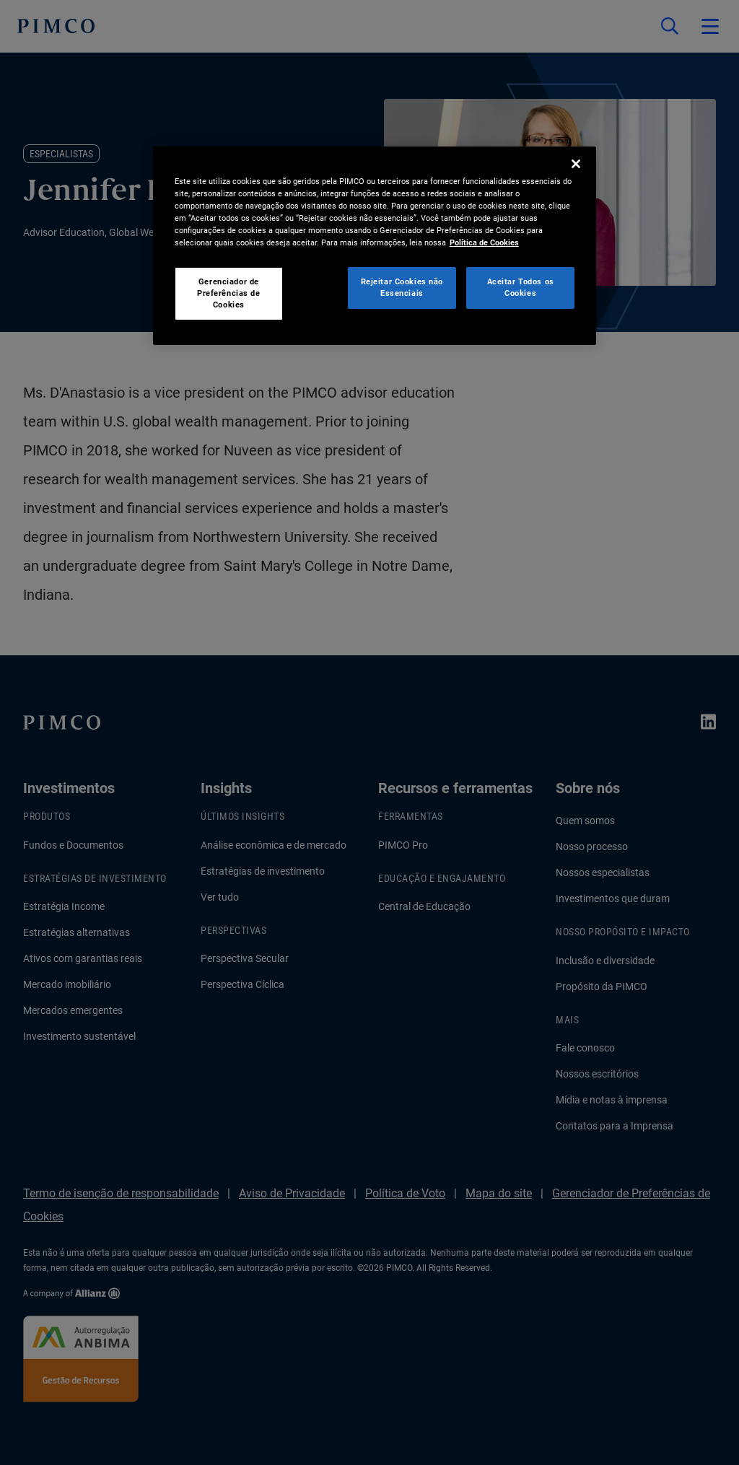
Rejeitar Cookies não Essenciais (402, 287)
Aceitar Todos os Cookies (520, 287)
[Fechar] (576, 164)
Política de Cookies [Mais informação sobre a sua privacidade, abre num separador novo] (484, 242)
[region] (374, 245)
